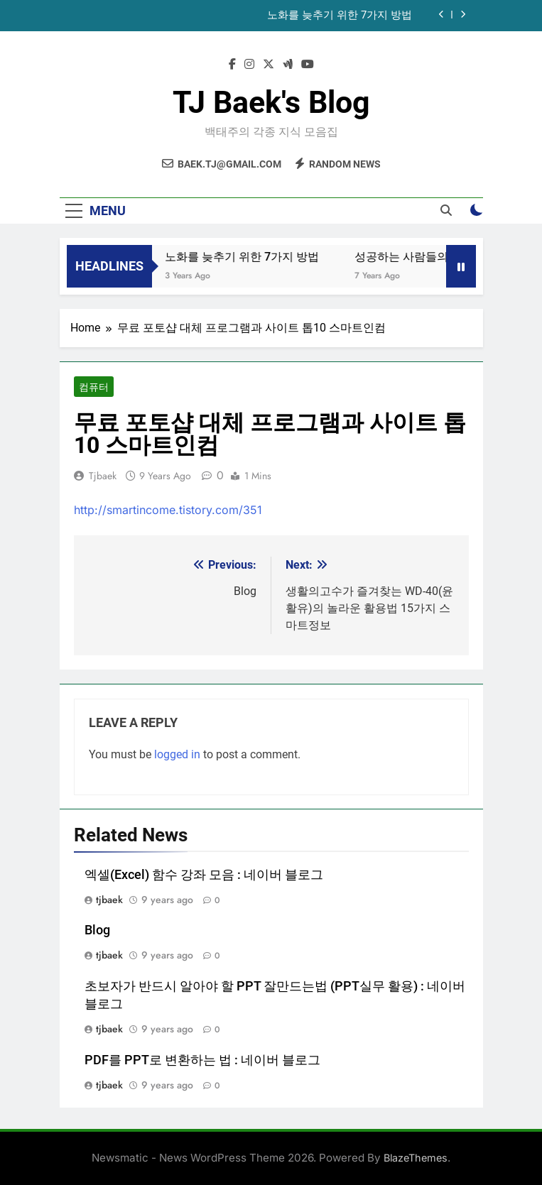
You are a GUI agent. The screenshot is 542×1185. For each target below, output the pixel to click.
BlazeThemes (416, 1158)
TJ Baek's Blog (271, 102)
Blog (97, 930)
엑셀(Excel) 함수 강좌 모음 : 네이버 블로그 (204, 875)
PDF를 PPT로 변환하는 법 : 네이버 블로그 (202, 1060)
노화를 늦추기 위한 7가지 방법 (339, 15)
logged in (177, 754)
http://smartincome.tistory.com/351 (168, 510)
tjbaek (102, 476)
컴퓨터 (94, 387)
